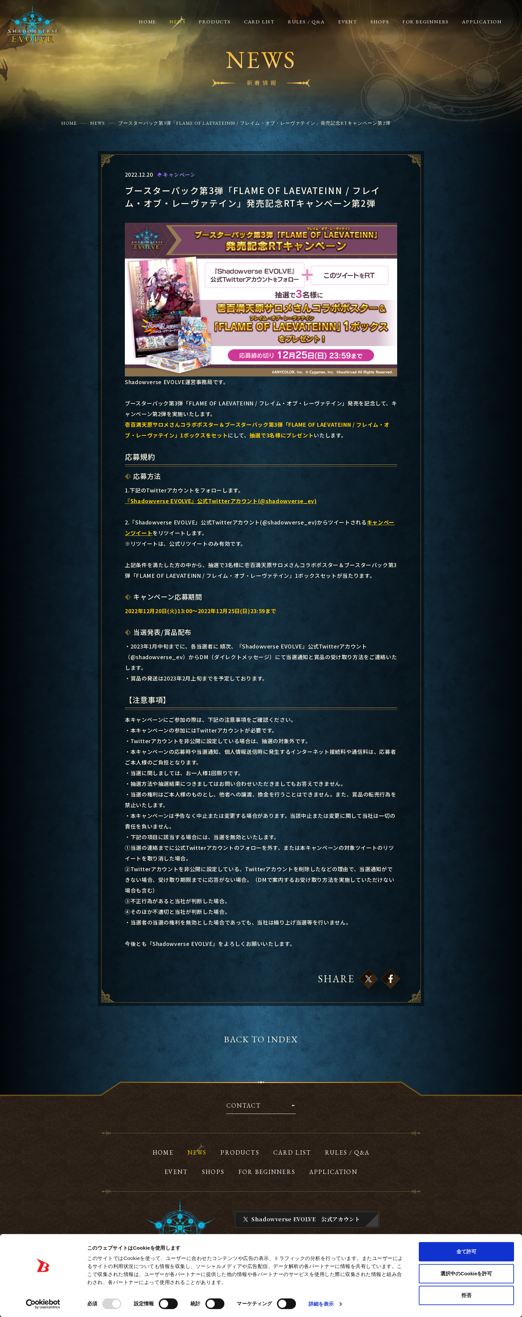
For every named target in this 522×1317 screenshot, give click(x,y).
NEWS (97, 123)
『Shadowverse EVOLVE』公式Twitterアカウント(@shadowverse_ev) (221, 501)
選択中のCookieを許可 (466, 1273)
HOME (69, 123)
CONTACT (243, 1106)
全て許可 (466, 1251)
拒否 (466, 1295)
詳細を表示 (321, 1304)
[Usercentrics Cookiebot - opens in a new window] (43, 1304)
